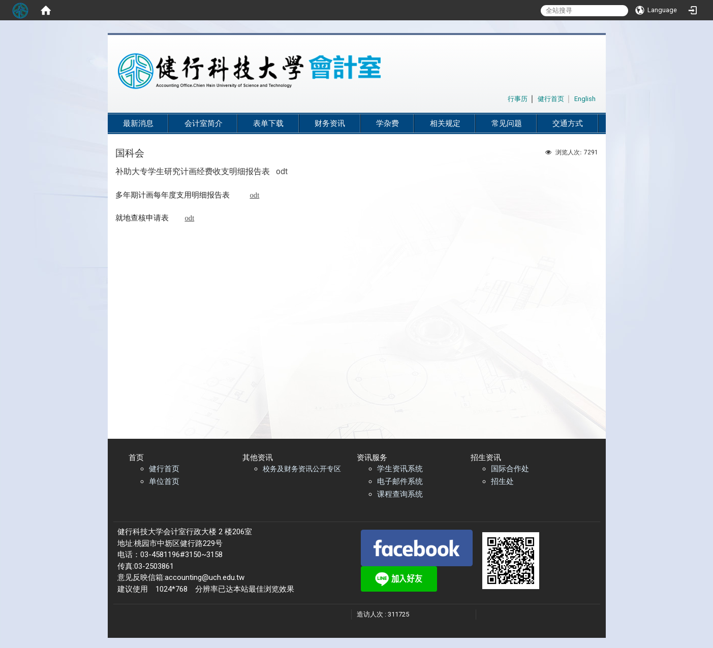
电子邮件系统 (400, 481)
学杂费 (387, 123)
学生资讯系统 (400, 468)
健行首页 (164, 468)
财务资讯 (330, 123)
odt (282, 171)
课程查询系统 (400, 494)
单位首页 (164, 481)
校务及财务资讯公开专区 (302, 469)
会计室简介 (203, 123)
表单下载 (268, 123)
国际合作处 (510, 468)
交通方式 (567, 123)
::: (502, 97)
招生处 (502, 481)
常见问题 (506, 123)
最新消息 (138, 123)
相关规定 (445, 123)
